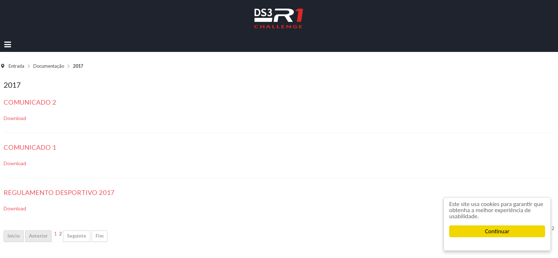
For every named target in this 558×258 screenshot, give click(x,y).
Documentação (123, 49)
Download (86, 98)
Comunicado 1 (101, 127)
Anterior (110, 216)
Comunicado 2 (101, 82)
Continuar (497, 231)
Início (85, 216)
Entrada (92, 49)
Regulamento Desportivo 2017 (130, 172)
